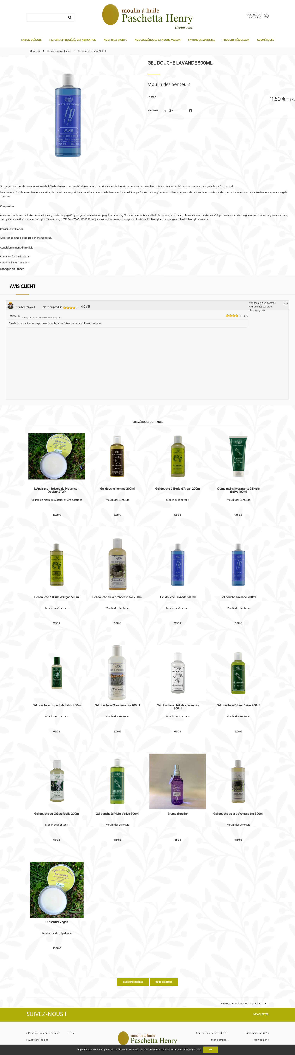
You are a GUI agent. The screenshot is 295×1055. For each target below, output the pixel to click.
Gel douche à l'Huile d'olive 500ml (117, 814)
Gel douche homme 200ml (117, 489)
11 (56, 623)
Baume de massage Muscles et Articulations (57, 500)
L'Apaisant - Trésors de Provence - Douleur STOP (56, 490)
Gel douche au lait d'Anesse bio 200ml (117, 598)
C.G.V (72, 1033)
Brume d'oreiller (178, 814)
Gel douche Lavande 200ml (238, 598)
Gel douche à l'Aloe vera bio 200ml (117, 706)
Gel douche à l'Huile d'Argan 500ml (56, 598)
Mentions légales (38, 1040)
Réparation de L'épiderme (57, 933)
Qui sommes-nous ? (255, 1033)
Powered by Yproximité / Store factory (243, 1004)
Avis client (22, 287)
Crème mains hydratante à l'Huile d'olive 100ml (238, 490)
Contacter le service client (211, 1033)
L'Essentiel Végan (56, 923)
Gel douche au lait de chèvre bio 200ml (178, 707)
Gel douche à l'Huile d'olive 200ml (238, 706)
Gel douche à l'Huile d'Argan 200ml (177, 489)
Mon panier (260, 1040)
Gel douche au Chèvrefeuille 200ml (56, 814)
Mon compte (218, 1040)
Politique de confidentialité (44, 1033)
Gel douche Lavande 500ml (180, 63)
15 (57, 515)
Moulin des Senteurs (117, 500)
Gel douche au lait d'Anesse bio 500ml (238, 814)
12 (238, 515)
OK (210, 1050)
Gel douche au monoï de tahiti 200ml (57, 706)
